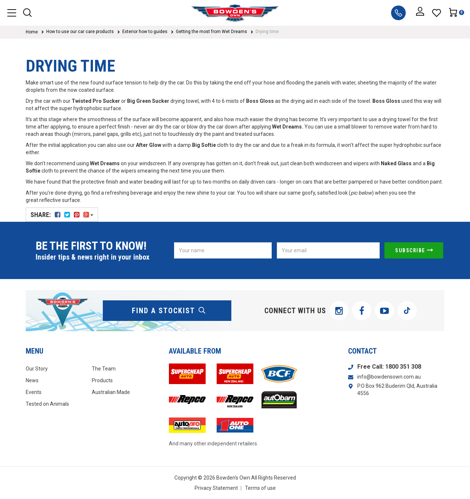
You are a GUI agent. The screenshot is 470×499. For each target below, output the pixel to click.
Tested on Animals (47, 404)
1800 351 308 (403, 366)
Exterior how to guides (144, 31)
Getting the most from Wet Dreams (211, 31)
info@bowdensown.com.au (389, 377)
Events (33, 392)
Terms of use (260, 488)
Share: (61, 214)
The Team (104, 369)
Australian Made (111, 392)
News (32, 380)
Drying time (267, 31)
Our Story (37, 369)
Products (102, 380)
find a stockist (169, 310)
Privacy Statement (216, 488)
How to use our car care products (80, 31)
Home (32, 32)
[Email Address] (328, 250)
